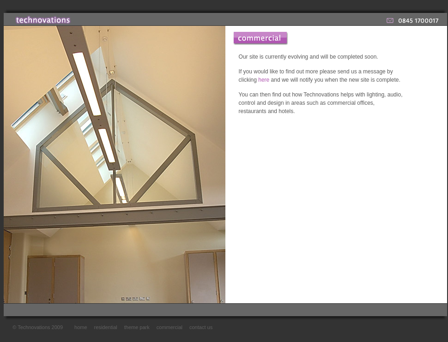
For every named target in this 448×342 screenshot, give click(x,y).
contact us (200, 327)
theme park (137, 327)
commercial (169, 327)
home (80, 327)
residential (105, 327)
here (263, 80)
